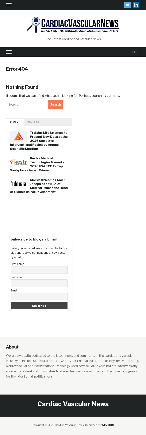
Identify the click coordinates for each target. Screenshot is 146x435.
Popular (33, 122)
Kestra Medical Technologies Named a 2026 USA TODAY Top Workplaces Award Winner (37, 164)
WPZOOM (107, 425)
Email (14, 290)
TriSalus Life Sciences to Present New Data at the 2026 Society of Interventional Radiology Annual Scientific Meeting (39, 140)
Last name (17, 277)
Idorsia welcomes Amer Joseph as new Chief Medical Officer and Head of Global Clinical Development (39, 186)
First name (17, 264)
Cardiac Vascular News (73, 404)
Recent (15, 122)
